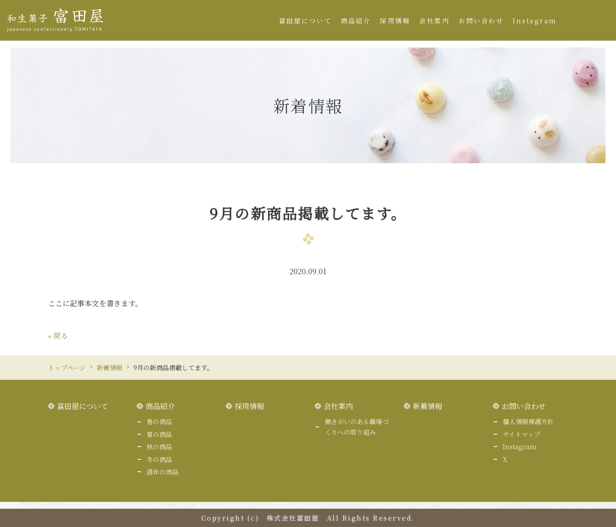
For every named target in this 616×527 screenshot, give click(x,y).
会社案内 (434, 20)
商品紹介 (356, 20)
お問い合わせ (481, 20)
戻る (58, 335)
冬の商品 (159, 459)
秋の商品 (159, 446)
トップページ (67, 367)
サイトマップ (521, 434)
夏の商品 (159, 434)
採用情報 (395, 20)
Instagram (535, 20)
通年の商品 (163, 471)
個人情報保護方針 (528, 421)
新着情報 (109, 367)
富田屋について (305, 20)
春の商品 (159, 421)
